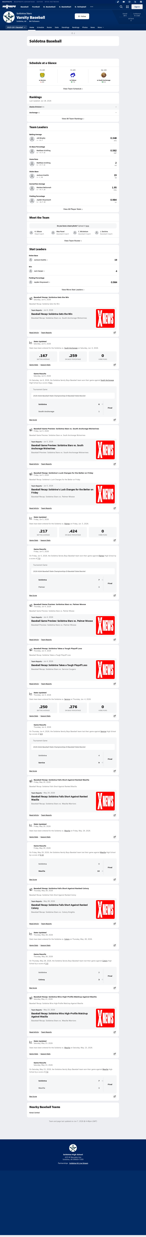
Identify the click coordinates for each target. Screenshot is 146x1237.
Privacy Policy (58, 1203)
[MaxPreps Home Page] (72, 33)
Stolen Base (33, 255)
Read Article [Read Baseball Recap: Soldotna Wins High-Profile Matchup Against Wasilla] (34, 1032)
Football (36, 6)
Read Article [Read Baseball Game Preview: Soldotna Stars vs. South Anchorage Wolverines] (34, 464)
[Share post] (115, 332)
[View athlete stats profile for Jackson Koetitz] (51, 260)
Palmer (67, 524)
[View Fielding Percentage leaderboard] (95, 282)
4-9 (41, 734)
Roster (49, 27)
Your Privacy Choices (108, 1203)
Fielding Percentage (36, 278)
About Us (21, 1203)
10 (98, 871)
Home (31, 27)
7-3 (39, 558)
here (87, 226)
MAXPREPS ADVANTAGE (24, 2)
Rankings (75, 27)
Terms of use (72, 1203)
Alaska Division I (35, 107)
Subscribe (44, 1203)
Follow (82, 16)
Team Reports (36, 310)
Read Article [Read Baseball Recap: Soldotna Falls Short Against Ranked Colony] (34, 923)
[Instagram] (129, 1)
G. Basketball (65, 6)
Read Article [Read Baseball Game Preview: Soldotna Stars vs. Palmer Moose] (34, 639)
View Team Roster (73, 240)
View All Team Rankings (73, 118)
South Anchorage (71, 348)
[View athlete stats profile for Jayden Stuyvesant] (51, 282)
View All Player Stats (73, 209)
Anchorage (33, 112)
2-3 (46, 963)
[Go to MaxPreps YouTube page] (64, 1193)
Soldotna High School (73, 1150)
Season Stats (45, 365)
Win (30, 267)
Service (67, 699)
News (93, 27)
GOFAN (40, 2)
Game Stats (33, 365)
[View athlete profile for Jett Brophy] (73, 134)
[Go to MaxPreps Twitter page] (82, 1193)
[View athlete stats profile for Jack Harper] (51, 271)
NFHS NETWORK (52, 2)
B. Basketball (49, 6)
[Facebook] (141, 1)
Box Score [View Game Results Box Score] (33, 420)
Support (125, 1203)
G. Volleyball (80, 6)
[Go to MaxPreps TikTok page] (56, 1193)
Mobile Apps (32, 1203)
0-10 (42, 855)
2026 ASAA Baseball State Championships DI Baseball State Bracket (59, 396)
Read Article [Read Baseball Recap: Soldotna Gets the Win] (34, 332)
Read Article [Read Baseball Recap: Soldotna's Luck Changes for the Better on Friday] (34, 508)
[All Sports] (92, 7)
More (100, 27)
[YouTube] (123, 1)
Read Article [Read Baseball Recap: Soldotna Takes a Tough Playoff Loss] (34, 684)
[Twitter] (135, 1)
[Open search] (121, 7)
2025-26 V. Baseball (16, 27)
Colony (67, 939)
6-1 (51, 383)
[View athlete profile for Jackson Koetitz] (73, 171)
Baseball (25, 6)
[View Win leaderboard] (95, 270)
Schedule (40, 27)
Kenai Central (34, 1112)
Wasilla (67, 831)
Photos (85, 27)
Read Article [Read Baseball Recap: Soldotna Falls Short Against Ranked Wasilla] (34, 815)
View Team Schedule (73, 88)
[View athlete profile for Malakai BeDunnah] (73, 184)
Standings (65, 27)
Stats (57, 27)
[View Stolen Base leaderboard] (95, 259)
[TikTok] (118, 1)
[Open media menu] (127, 7)
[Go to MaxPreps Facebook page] (90, 1193)
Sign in (137, 7)
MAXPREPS (7, 2)
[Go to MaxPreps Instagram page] (73, 1193)
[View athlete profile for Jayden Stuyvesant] (73, 196)
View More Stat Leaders (73, 289)
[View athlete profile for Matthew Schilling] (73, 147)
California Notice (88, 1203)
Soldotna (39, 404)
